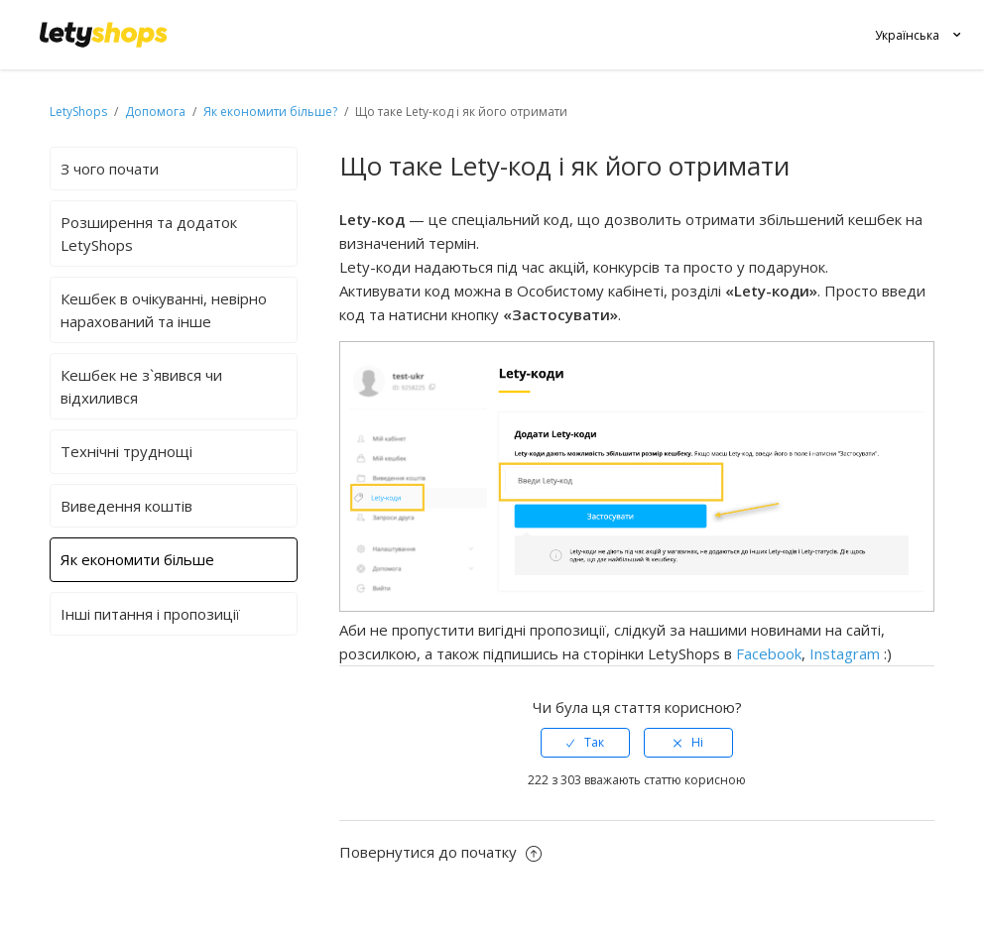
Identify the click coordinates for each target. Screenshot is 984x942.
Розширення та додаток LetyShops (149, 233)
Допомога (156, 111)
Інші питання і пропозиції (150, 614)
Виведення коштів (126, 506)
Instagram (844, 653)
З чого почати (110, 168)
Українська (907, 35)
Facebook (768, 653)
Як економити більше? (270, 111)
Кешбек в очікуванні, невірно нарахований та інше (164, 310)
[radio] (585, 743)
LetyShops (78, 111)
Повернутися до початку (440, 852)
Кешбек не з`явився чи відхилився (141, 386)
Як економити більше (137, 559)
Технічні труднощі (126, 451)
